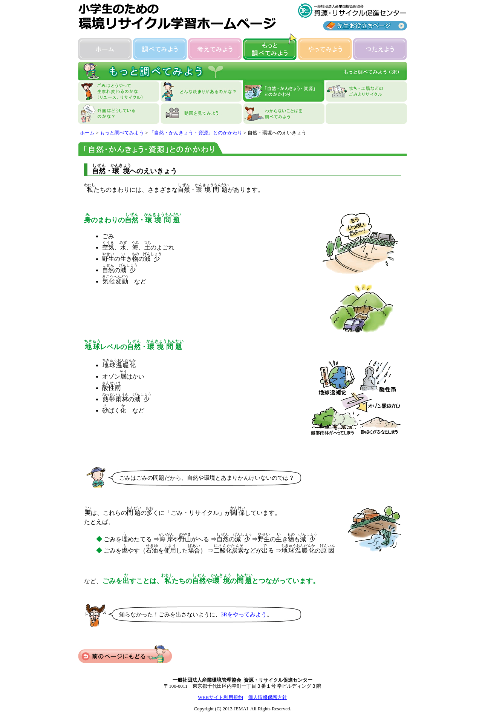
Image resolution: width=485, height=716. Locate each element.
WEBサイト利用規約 (220, 697)
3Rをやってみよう (244, 614)
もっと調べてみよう (122, 133)
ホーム (87, 133)
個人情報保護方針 (267, 697)
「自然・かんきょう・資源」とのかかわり (195, 133)
